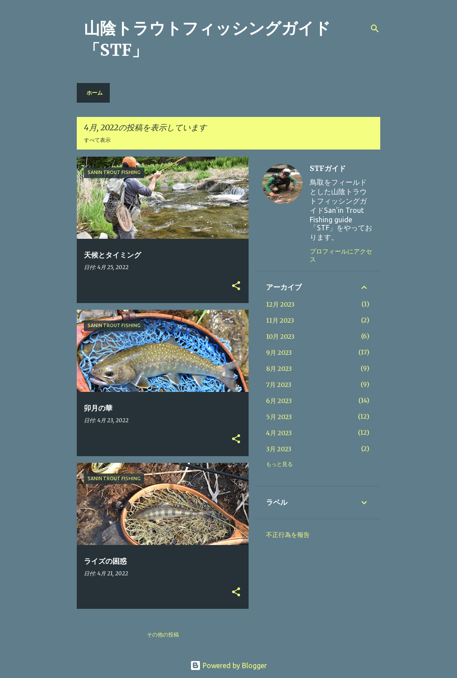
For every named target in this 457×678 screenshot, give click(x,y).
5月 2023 (279, 417)
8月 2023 (279, 369)
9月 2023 (279, 353)
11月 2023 (280, 320)
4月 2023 (279, 433)
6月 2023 (279, 401)
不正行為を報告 (288, 535)
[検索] (375, 28)
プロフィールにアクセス (341, 255)
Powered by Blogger (228, 665)
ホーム (95, 93)
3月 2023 (278, 449)
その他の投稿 (163, 634)
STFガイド (328, 168)
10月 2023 (280, 337)
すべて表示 (97, 140)
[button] (236, 286)
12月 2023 (280, 304)
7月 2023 (278, 385)
